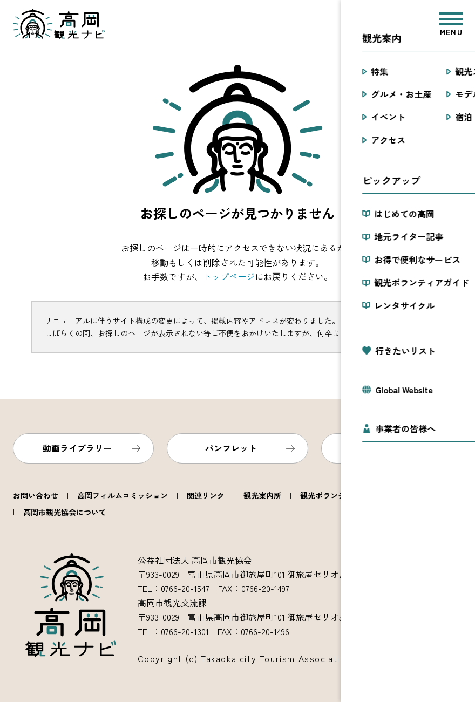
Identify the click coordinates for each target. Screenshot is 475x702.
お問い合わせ (35, 495)
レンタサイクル (428, 495)
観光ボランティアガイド (341, 495)
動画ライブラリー (77, 447)
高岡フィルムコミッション (122, 495)
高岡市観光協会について (64, 512)
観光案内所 (262, 495)
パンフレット (231, 447)
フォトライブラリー (385, 447)
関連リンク (206, 495)
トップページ (229, 276)
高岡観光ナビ (59, 24)
